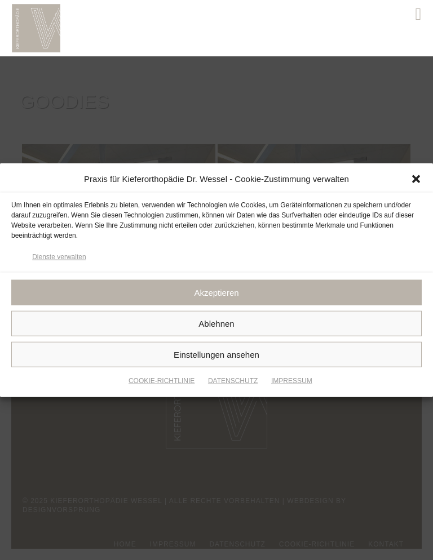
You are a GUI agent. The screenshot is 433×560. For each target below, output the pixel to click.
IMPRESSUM (291, 382)
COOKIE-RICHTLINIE (162, 382)
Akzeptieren (216, 294)
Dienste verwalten (59, 258)
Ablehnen (216, 325)
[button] (416, 180)
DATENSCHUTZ (233, 382)
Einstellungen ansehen (216, 356)
